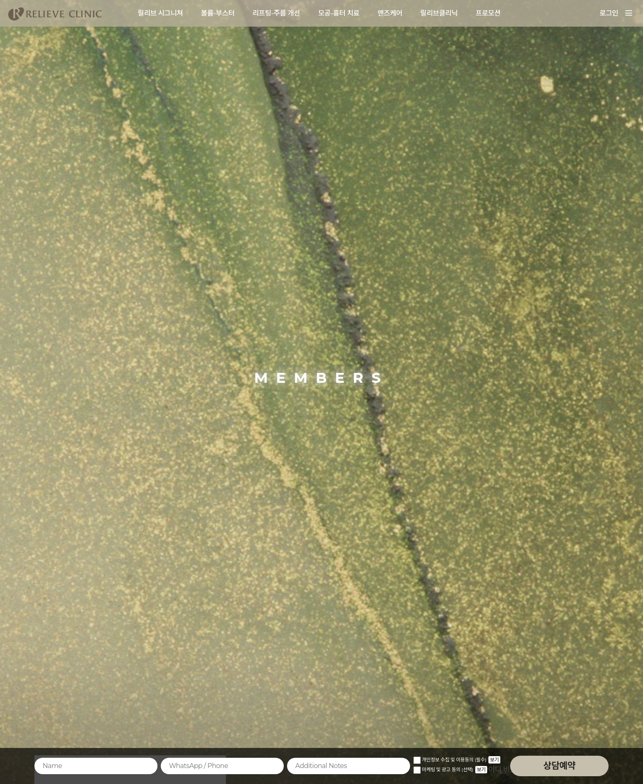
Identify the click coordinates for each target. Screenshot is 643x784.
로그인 (609, 13)
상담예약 (559, 765)
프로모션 (488, 13)
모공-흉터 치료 (339, 13)
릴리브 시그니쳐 (160, 13)
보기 (494, 760)
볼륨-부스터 (218, 13)
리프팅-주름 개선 (276, 13)
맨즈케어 (389, 13)
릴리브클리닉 (439, 13)
